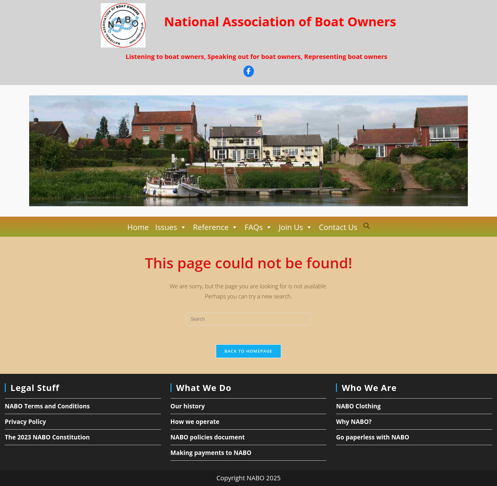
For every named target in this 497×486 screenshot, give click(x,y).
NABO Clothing (358, 406)
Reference (215, 227)
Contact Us (338, 227)
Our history (188, 406)
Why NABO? (353, 422)
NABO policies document (208, 437)
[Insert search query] (248, 319)
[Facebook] (248, 72)
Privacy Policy (25, 422)
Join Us (296, 227)
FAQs (258, 227)
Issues (170, 227)
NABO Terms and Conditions (47, 406)
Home (138, 227)
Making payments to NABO (211, 453)
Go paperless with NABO (372, 437)
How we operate (195, 422)
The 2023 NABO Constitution (47, 437)
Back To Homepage (248, 351)
